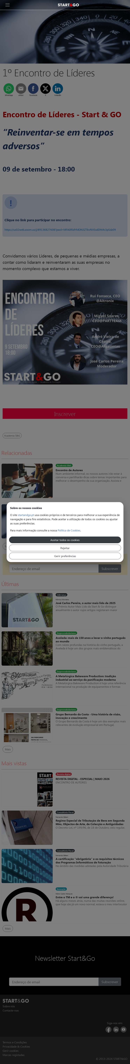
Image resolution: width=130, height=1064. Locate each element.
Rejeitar (65, 548)
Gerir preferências (65, 556)
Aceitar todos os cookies (65, 540)
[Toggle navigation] (7, 5)
